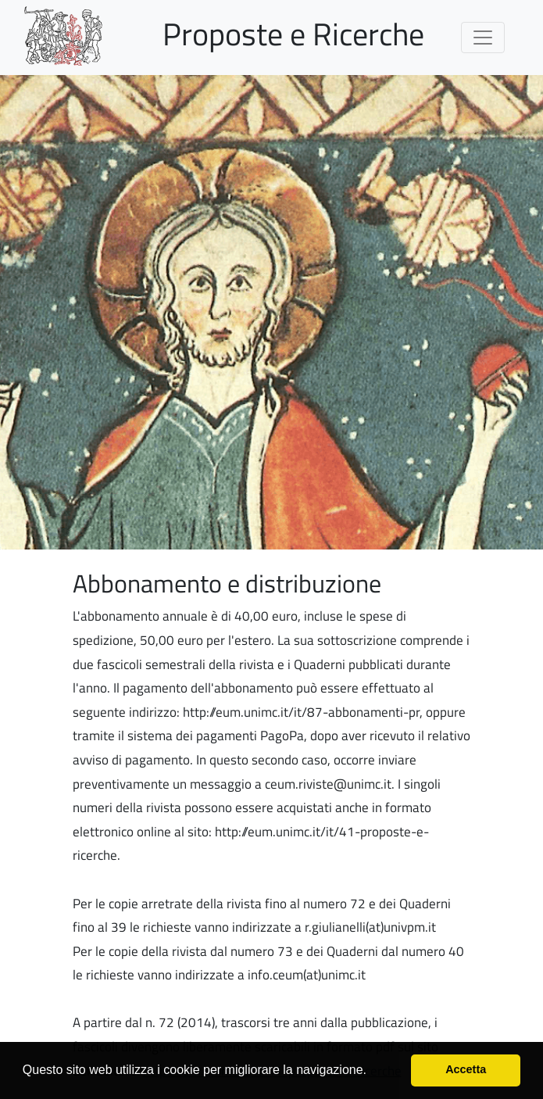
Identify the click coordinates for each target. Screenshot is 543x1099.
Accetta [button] (465, 1069)
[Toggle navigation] (483, 37)
